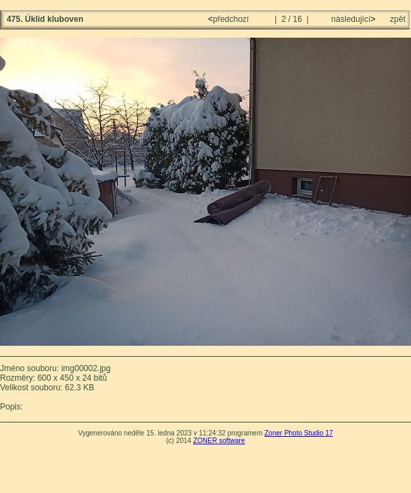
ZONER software (219, 440)
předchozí (229, 19)
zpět (398, 19)
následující (352, 19)
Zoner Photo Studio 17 (298, 433)
